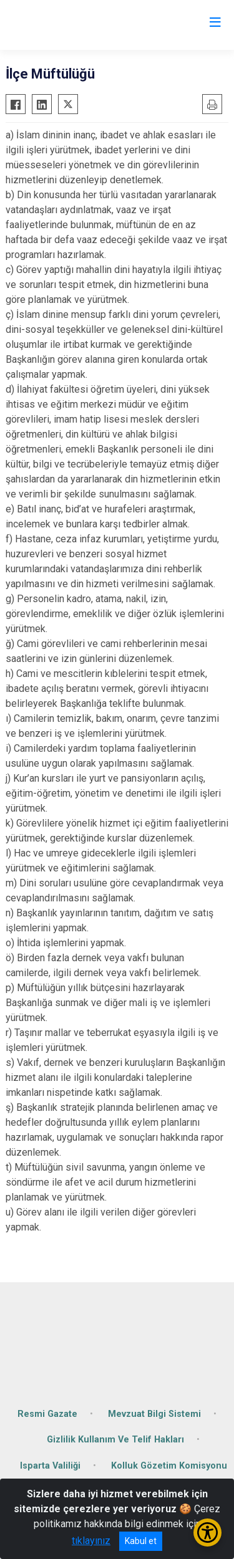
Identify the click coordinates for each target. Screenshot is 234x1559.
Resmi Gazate (47, 1414)
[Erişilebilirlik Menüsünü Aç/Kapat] (207, 1532)
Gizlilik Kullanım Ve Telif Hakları (115, 1439)
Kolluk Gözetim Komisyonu (169, 1466)
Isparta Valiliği (50, 1466)
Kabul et (141, 1541)
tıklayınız (91, 1541)
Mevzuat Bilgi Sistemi (154, 1414)
